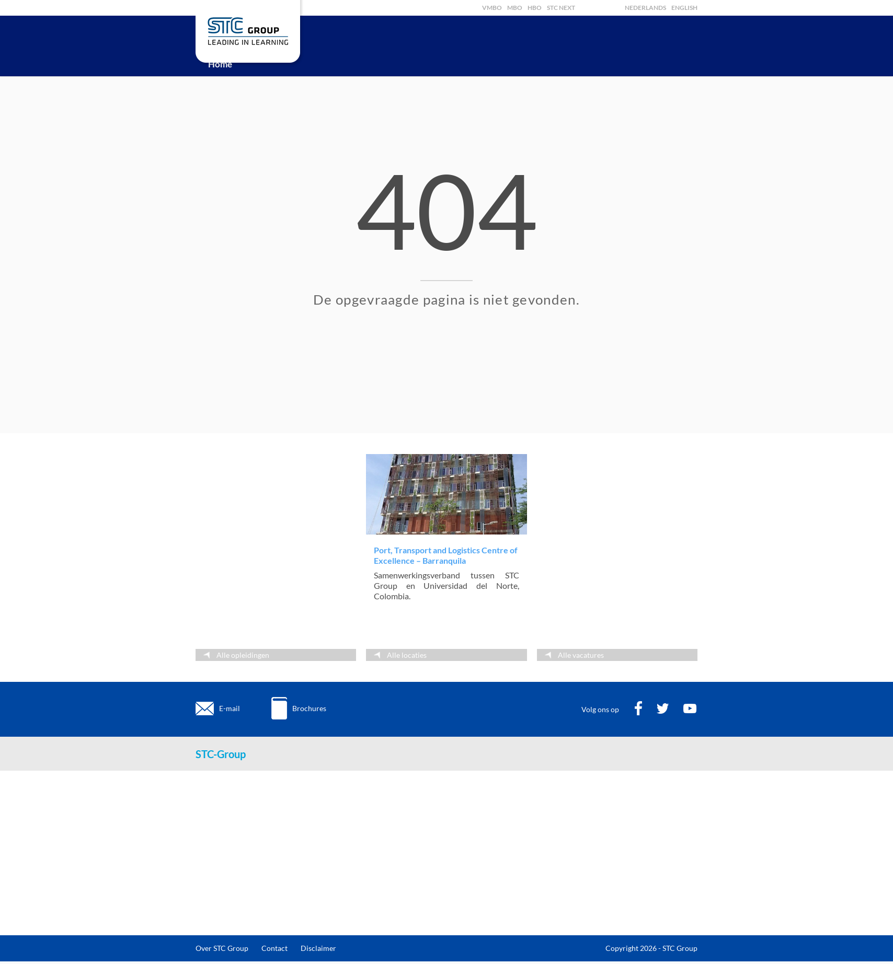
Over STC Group (222, 948)
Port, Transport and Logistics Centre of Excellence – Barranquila (446, 555)
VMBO (492, 7)
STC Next (561, 7)
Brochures (309, 708)
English (684, 7)
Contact (274, 948)
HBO (535, 7)
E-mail (229, 708)
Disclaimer (318, 948)
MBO (514, 7)
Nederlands (645, 7)
